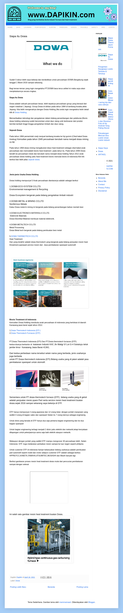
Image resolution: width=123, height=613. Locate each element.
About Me (102, 181)
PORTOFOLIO (40, 27)
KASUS (74, 27)
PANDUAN (63, 27)
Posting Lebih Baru (18, 587)
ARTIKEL (102, 155)
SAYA (18, 27)
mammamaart (65, 602)
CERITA (111, 27)
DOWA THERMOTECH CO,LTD (24, 236)
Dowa (17, 581)
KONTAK (52, 27)
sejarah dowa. (34, 160)
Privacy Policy (104, 188)
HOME (10, 27)
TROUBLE (84, 27)
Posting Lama (82, 587)
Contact (101, 184)
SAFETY (94, 27)
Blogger (91, 602)
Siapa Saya (103, 148)
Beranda (51, 587)
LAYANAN (27, 27)
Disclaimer (102, 191)
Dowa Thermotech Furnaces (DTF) (25, 333)
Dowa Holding (20, 112)
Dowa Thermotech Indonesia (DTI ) (26, 330)
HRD (103, 27)
